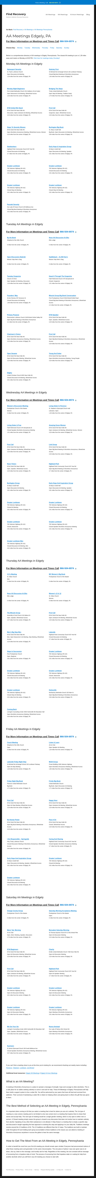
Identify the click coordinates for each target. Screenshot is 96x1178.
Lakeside (52, 632)
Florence (9, 1068)
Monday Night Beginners (16, 88)
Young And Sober (55, 353)
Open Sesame (12, 353)
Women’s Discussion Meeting (17, 406)
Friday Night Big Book (15, 781)
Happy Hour (53, 800)
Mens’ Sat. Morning (14, 930)
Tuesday (27, 48)
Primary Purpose (13, 315)
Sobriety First (54, 69)
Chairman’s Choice (14, 334)
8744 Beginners (12, 949)
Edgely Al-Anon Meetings (49, 1073)
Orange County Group (15, 911)
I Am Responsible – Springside (18, 839)
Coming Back (12, 709)
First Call (52, 108)
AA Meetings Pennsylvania (43, 29)
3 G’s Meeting (12, 574)
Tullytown (16, 1068)
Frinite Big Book (55, 781)
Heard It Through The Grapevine (60, 276)
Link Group (53, 444)
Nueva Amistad (54, 1026)
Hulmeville (52, 690)
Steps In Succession (14, 651)
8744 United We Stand (15, 108)
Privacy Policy (19, 1169)
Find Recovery (16, 14)
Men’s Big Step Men (14, 632)
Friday (52, 48)
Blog (88, 14)
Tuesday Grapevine (14, 276)
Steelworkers (11, 146)
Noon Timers (11, 464)
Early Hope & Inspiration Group (60, 146)
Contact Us (68, 1169)
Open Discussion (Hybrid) (16, 257)
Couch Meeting (12, 742)
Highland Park (54, 464)
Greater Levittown (13, 166)
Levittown (23, 1068)
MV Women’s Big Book (57, 574)
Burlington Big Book (56, 127)
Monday (19, 48)
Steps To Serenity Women (16, 127)
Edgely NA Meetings (32, 1073)
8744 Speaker (53, 315)
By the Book (11, 237)
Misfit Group (53, 762)
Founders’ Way (12, 295)
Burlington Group (13, 483)
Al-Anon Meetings (77, 14)
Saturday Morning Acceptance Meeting (63, 911)
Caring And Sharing (56, 839)
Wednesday (36, 48)
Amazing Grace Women (57, 425)
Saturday (59, 48)
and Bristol (30, 1068)
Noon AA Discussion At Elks (59, 237)
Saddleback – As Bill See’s (58, 257)
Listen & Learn (54, 742)
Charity (51, 949)
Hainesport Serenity (14, 69)
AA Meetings (50, 14)
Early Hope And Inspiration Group (61, 483)
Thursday (45, 48)
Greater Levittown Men (15, 541)
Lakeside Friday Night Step (16, 762)
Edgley (9, 373)
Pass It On (52, 820)
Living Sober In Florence (57, 406)
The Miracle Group (13, 613)
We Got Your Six (13, 1026)
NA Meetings (63, 14)
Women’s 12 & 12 (55, 593)
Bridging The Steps (56, 88)
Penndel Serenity (13, 204)
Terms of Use (28, 1169)
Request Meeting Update (47, 1169)
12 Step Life (59, 1169)
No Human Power (13, 820)
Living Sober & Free (14, 425)
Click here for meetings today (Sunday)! (46, 58)
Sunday (66, 48)
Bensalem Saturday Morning (59, 930)
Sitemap (36, 1169)
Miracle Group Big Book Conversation (62, 295)
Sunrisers (10, 1046)
